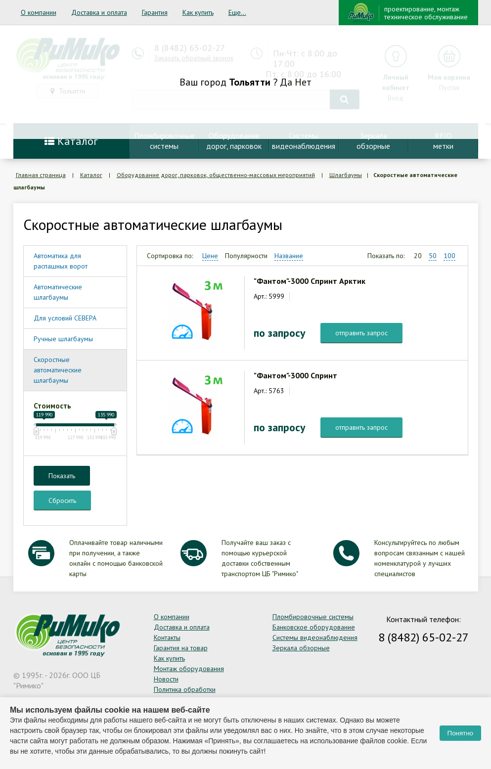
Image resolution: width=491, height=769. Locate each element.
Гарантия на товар (181, 647)
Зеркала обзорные (301, 647)
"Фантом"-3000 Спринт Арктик (309, 281)
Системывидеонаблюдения (303, 141)
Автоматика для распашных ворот (61, 261)
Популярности (246, 255)
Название (288, 255)
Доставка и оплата (99, 12)
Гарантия (155, 12)
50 (433, 255)
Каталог (71, 141)
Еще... (237, 12)
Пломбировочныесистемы (164, 141)
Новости (166, 679)
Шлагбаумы (345, 175)
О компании (38, 12)
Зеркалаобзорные (373, 141)
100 (449, 255)
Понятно (460, 733)
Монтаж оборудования (189, 668)
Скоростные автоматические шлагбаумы (58, 370)
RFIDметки (443, 141)
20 (418, 255)
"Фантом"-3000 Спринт (295, 375)
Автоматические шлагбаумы (58, 292)
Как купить (198, 12)
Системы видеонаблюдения (314, 637)
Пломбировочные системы (313, 616)
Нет (303, 82)
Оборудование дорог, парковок (234, 141)
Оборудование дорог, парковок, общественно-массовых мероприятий (216, 175)
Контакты (167, 637)
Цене (210, 255)
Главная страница (41, 175)
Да (286, 82)
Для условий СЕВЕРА (65, 318)
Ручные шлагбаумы (63, 338)
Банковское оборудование (313, 627)
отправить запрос (361, 332)
